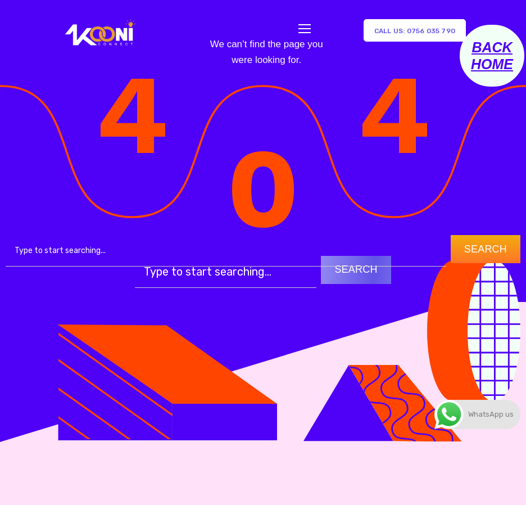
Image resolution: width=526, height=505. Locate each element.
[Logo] (100, 30)
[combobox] (226, 251)
